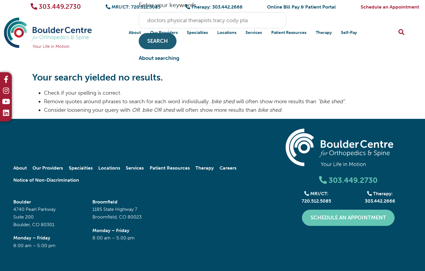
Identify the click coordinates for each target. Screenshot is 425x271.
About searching (159, 58)
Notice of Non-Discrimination (46, 180)
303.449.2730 (56, 7)
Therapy (324, 32)
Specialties (197, 32)
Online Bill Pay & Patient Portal (301, 7)
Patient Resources (288, 32)
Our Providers (164, 32)
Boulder (22, 202)
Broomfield (104, 202)
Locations (226, 32)
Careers (228, 168)
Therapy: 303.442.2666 (214, 7)
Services (254, 32)
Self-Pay (349, 32)
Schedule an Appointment (390, 7)
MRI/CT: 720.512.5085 (133, 7)
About (135, 32)
